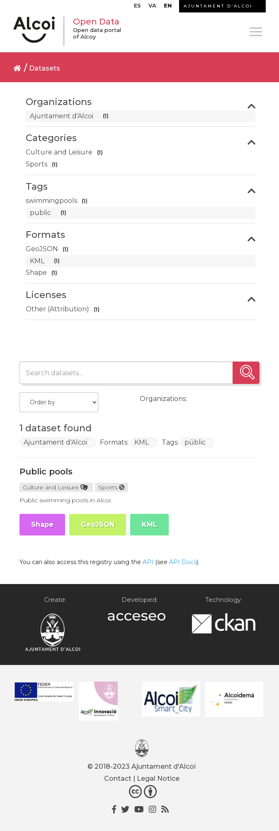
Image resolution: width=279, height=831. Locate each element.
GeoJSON (97, 524)
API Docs (183, 562)
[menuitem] (137, 7)
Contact (117, 778)
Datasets (44, 68)
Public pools (46, 472)
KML (149, 524)
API (148, 562)
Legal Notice (158, 778)
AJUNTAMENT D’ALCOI (218, 6)
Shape (42, 524)
